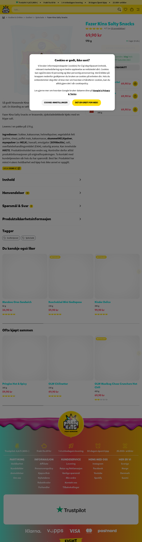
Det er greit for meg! (86, 102)
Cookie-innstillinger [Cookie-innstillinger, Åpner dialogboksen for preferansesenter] (55, 102)
